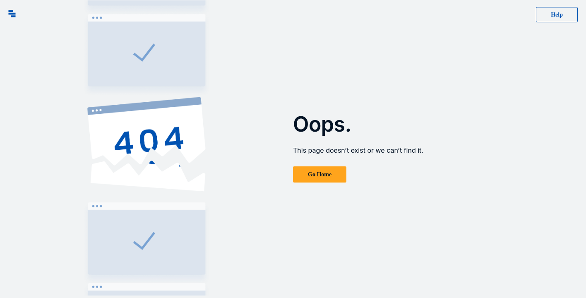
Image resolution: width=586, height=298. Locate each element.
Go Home (319, 174)
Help (557, 15)
